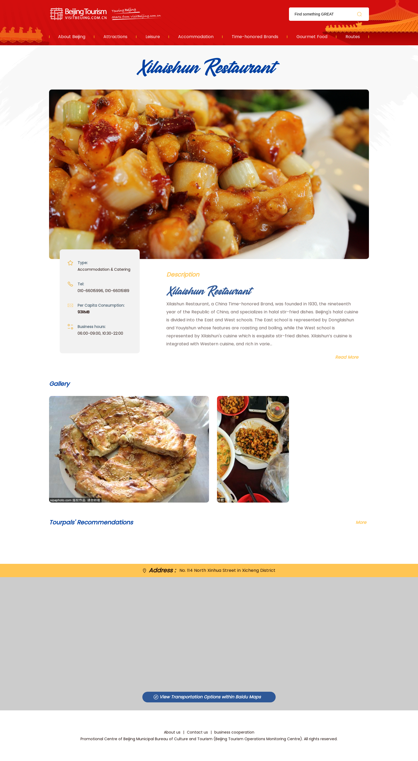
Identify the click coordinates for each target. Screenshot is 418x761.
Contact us (197, 732)
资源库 (106, 14)
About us (172, 732)
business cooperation (234, 732)
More (361, 522)
